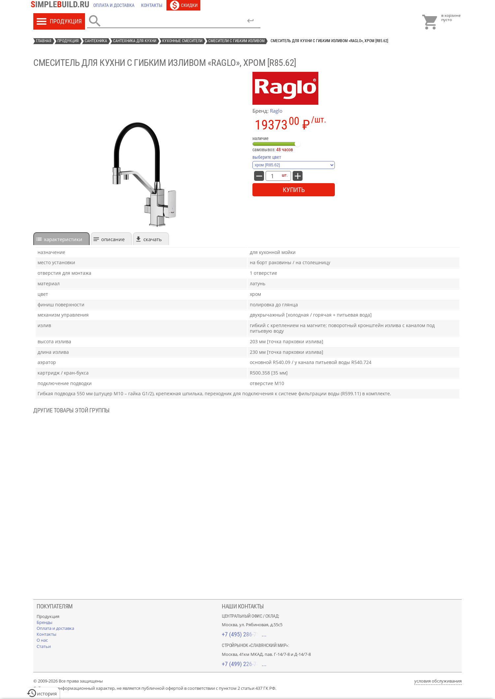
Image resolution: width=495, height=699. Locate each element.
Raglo (276, 110)
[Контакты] (151, 5)
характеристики (63, 239)
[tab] (61, 238)
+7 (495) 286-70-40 (244, 634)
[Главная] (61, 5)
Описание (113, 239)
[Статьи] (44, 646)
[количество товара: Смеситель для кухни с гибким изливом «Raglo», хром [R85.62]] (272, 176)
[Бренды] (44, 622)
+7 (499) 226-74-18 (244, 663)
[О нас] (42, 640)
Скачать (152, 239)
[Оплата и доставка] (114, 5)
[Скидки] (183, 5)
